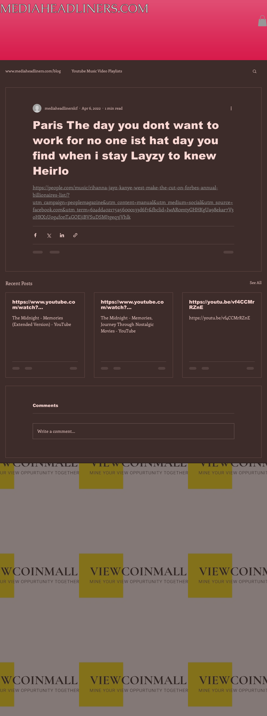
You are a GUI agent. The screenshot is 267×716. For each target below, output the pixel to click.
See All (256, 282)
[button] (262, 20)
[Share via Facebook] (35, 235)
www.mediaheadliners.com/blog (33, 70)
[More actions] (231, 108)
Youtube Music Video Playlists (97, 70)
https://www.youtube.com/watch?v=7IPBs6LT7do (43, 304)
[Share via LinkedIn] (62, 235)
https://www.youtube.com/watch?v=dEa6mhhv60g (132, 304)
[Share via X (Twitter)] (48, 235)
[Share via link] (75, 235)
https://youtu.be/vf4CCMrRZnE (221, 304)
